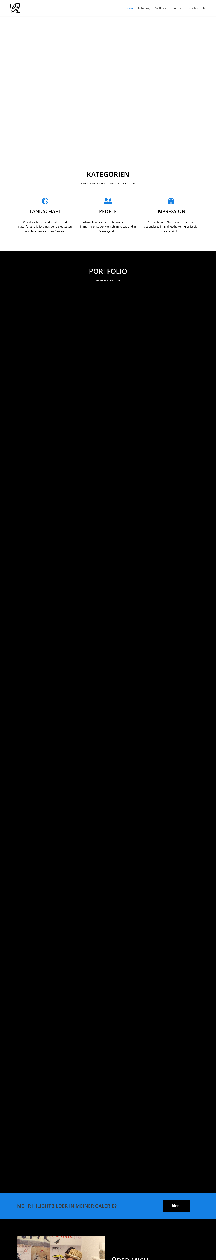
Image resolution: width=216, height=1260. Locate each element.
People (108, 211)
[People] (108, 201)
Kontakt (194, 8)
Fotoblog (144, 8)
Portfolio (160, 8)
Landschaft (45, 211)
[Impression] (171, 201)
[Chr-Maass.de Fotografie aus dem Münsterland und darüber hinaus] (15, 8)
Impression (170, 211)
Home (129, 8)
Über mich (177, 8)
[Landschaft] (45, 201)
